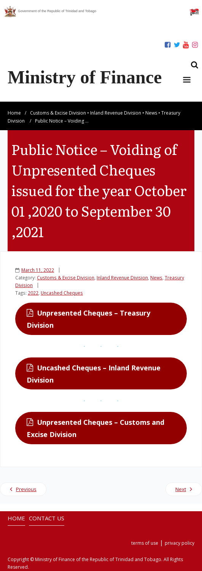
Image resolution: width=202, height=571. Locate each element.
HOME (16, 518)
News (151, 113)
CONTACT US (46, 518)
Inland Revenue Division (115, 113)
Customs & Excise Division (58, 113)
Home (14, 113)
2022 (33, 293)
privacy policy (179, 543)
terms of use (144, 543)
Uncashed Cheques (62, 293)
